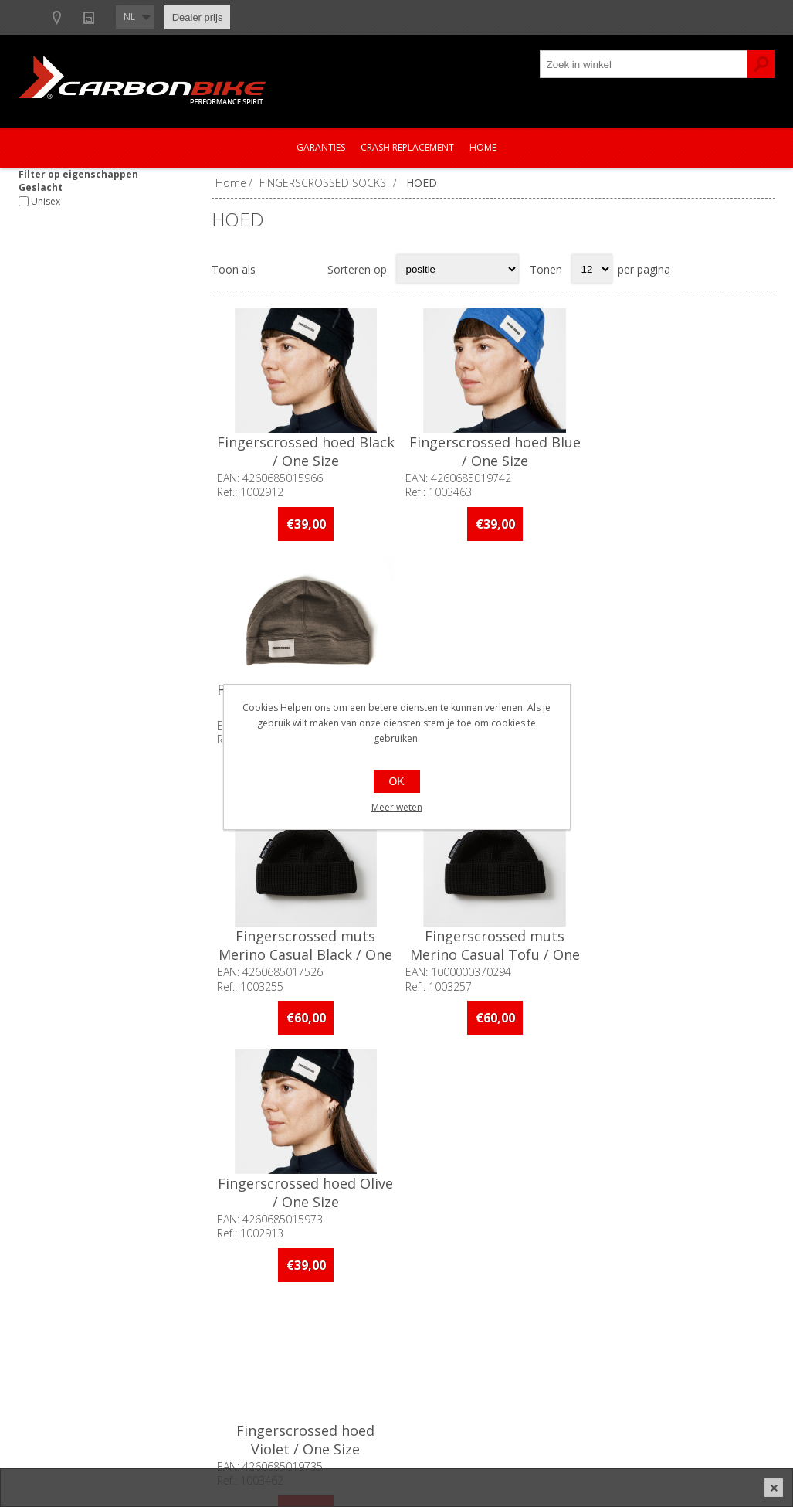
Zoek (761, 64)
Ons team (57, 1327)
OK (396, 781)
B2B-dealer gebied (78, 17)
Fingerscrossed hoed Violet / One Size (305, 943)
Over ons (55, 1301)
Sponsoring (60, 1378)
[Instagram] (278, 1131)
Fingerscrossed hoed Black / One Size (305, 451)
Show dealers (181, 17)
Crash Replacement (407, 147)
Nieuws (259, 17)
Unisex (45, 201)
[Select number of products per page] (592, 269)
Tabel (276, 269)
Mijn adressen (629, 1327)
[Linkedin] (320, 1131)
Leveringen (621, 1352)
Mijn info (616, 1301)
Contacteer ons (351, 1301)
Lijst (306, 269)
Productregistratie (357, 1327)
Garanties (321, 147)
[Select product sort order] (457, 269)
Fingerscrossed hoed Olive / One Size (680, 697)
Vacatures (57, 1352)
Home (482, 147)
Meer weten (396, 807)
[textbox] (644, 64)
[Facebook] (236, 1131)
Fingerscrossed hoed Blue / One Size (492, 451)
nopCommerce (533, 1454)
